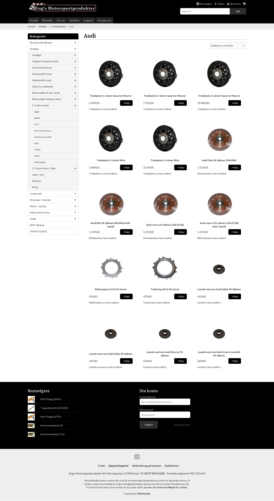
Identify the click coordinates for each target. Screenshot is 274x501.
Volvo (36, 156)
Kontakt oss (104, 20)
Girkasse (36, 181)
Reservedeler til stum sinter (46, 92)
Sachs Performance (42, 67)
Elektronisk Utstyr (40, 212)
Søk (238, 11)
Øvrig (35, 187)
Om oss (61, 20)
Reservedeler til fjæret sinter (46, 99)
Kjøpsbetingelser (118, 466)
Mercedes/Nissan (42, 130)
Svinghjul (36, 55)
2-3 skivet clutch (40, 105)
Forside (34, 20)
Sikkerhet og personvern (146, 466)
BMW (37, 118)
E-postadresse (148, 396)
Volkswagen (39, 162)
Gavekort (74, 20)
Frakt (101, 466)
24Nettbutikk (143, 494)
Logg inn (88, 20)
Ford (36, 124)
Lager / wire (38, 174)
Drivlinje (34, 48)
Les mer (148, 487)
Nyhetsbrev (172, 466)
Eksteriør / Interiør (40, 199)
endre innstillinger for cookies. (172, 487)
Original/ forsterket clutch (45, 61)
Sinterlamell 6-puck (42, 80)
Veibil (33, 218)
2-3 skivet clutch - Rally (44, 168)
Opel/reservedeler (43, 137)
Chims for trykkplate (42, 86)
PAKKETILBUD (38, 231)
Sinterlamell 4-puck (42, 74)
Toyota (37, 149)
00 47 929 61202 (154, 473)
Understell (36, 193)
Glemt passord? (182, 424)
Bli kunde (47, 20)
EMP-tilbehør (37, 225)
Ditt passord (146, 409)
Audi (36, 111)
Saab (36, 143)
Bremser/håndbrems (41, 42)
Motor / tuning (38, 206)
